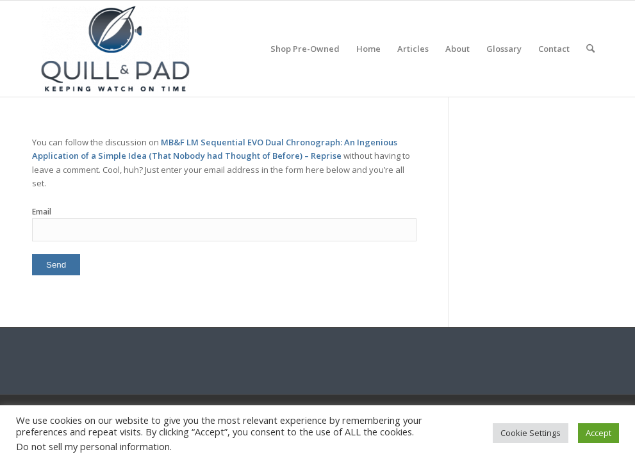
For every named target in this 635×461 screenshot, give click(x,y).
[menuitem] (305, 49)
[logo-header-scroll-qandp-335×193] (115, 49)
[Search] (590, 49)
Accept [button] (598, 433)
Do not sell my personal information (93, 446)
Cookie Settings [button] (530, 433)
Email (41, 211)
